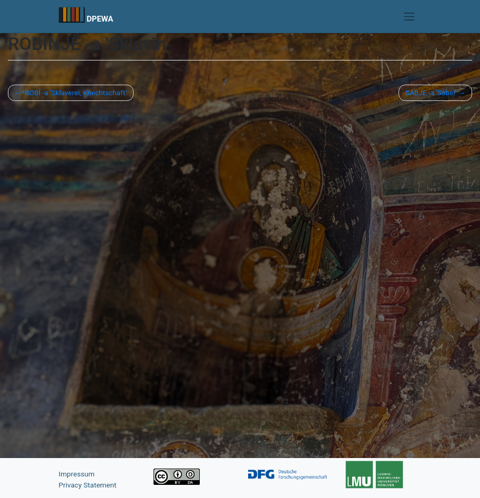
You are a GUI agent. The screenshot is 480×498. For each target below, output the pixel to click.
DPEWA (100, 19)
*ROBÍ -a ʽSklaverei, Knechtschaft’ (74, 92)
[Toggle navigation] (409, 16)
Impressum (77, 474)
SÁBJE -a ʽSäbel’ (430, 92)
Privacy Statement (88, 485)
